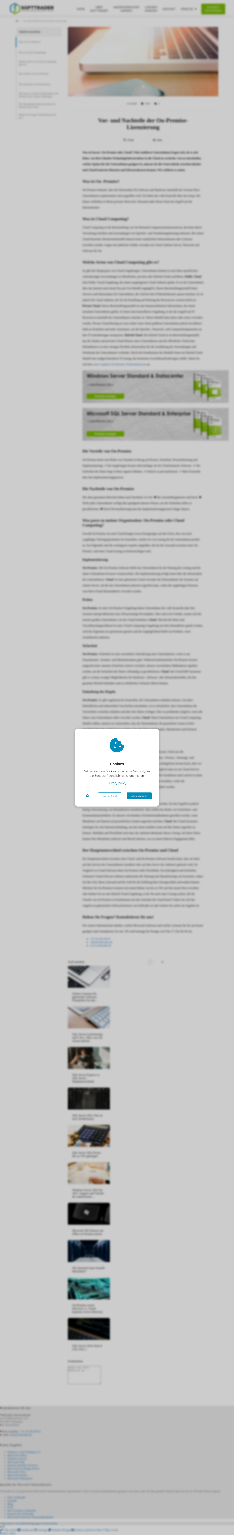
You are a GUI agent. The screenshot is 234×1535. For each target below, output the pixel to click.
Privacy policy (117, 783)
